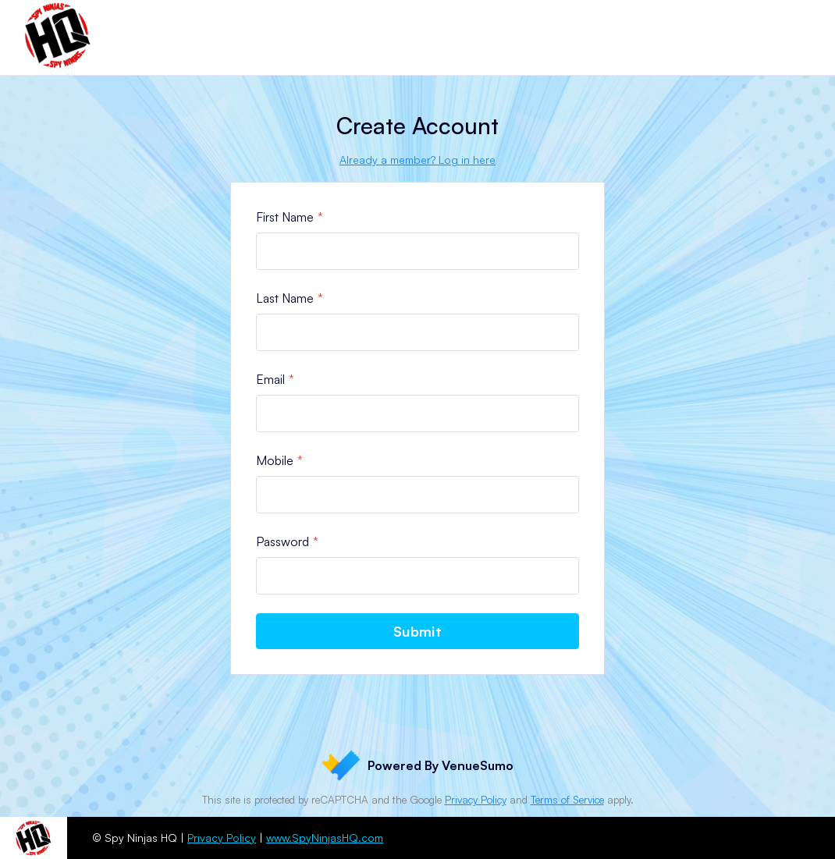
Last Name (285, 298)
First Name (285, 217)
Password (282, 541)
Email (270, 379)
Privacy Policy (475, 799)
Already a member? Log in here (417, 159)
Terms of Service (567, 799)
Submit (417, 631)
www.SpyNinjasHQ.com (324, 837)
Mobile (274, 460)
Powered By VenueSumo (417, 765)
